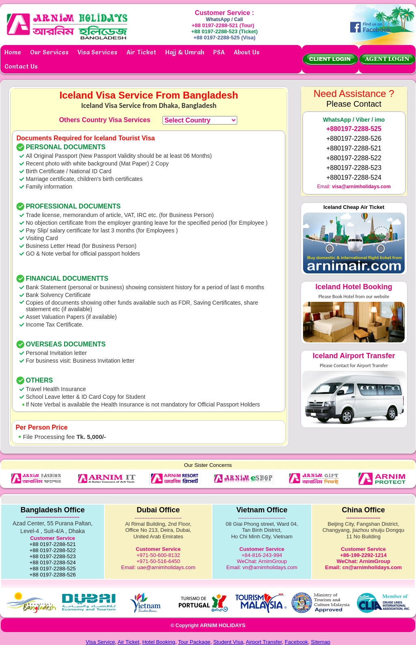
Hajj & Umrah (184, 52)
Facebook (296, 642)
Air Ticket (141, 52)
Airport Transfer (264, 642)
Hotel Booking (158, 642)
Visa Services (97, 52)
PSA (219, 52)
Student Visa (228, 642)
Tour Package (194, 642)
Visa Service (100, 642)
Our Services (49, 52)
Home (12, 52)
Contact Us (21, 66)
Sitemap (320, 642)
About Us (247, 52)
